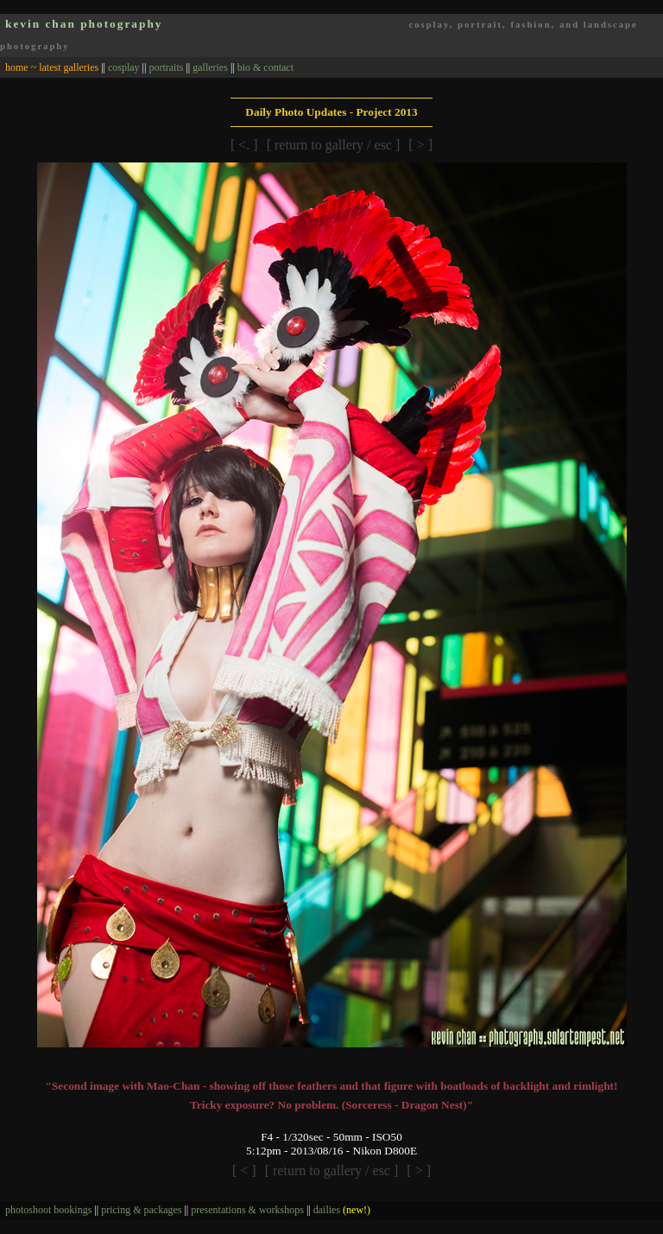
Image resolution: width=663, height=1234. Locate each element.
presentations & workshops (247, 1210)
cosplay (124, 67)
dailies (341, 1210)
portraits (165, 67)
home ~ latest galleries (51, 67)
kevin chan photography (84, 23)
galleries (210, 67)
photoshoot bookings (48, 1210)
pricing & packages (141, 1210)
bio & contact (265, 67)
